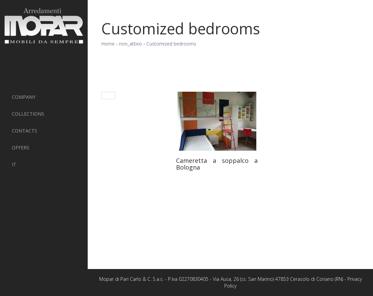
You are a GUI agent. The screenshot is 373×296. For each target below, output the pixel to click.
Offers (20, 147)
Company (23, 97)
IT (14, 164)
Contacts (24, 130)
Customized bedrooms (171, 43)
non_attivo (130, 43)
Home (108, 43)
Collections (28, 114)
